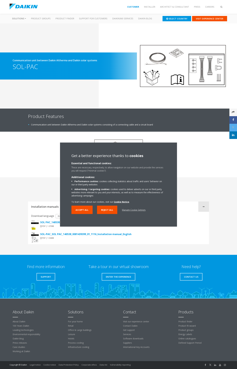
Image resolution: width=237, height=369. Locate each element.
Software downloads (133, 338)
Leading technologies (23, 330)
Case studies (19, 347)
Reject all (107, 209)
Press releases (20, 342)
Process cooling (76, 342)
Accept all (82, 209)
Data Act (103, 364)
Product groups (41, 18)
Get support (129, 330)
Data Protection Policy (69, 364)
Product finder (64, 18)
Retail (70, 325)
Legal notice (35, 364)
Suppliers (127, 342)
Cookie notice (49, 364)
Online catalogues (187, 338)
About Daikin (19, 321)
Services (127, 334)
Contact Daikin (130, 325)
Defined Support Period (190, 342)
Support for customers (93, 18)
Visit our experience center (136, 321)
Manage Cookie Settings (134, 209)
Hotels (71, 338)
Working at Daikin (21, 351)
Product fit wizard (187, 325)
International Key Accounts (136, 347)
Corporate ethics (89, 364)
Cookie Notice (121, 201)
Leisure (71, 334)
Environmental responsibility (26, 334)
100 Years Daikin (21, 325)
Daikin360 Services (122, 18)
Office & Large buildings (80, 330)
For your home (75, 321)
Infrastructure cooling (78, 347)
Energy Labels (185, 334)
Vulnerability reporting (120, 364)
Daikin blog (145, 18)
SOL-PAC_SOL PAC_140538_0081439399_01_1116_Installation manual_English (85, 234)
